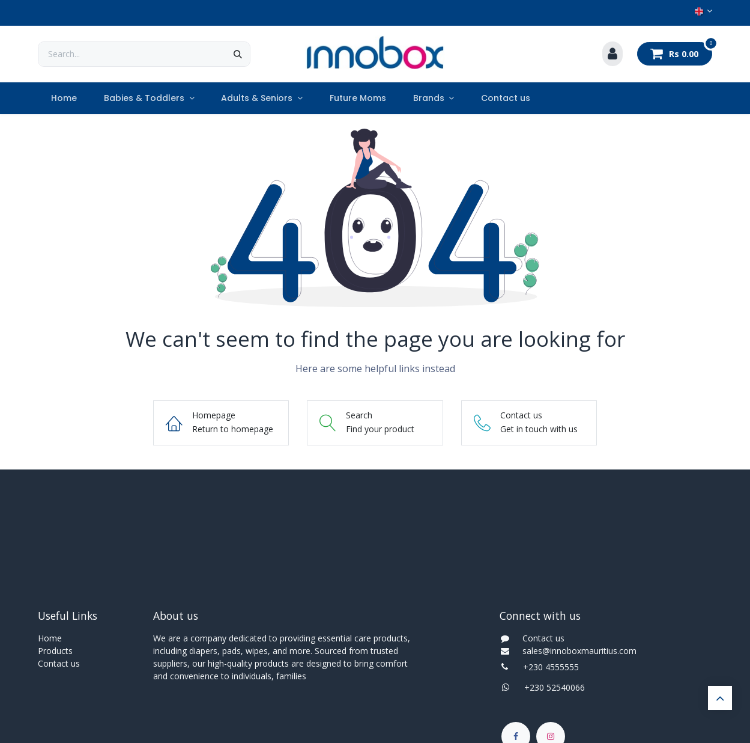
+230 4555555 (551, 667)
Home (50, 638)
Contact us (59, 663)
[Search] (238, 54)
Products (55, 650)
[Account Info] (612, 54)
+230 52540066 (551, 687)
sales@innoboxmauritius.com (576, 650)
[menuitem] (64, 98)
